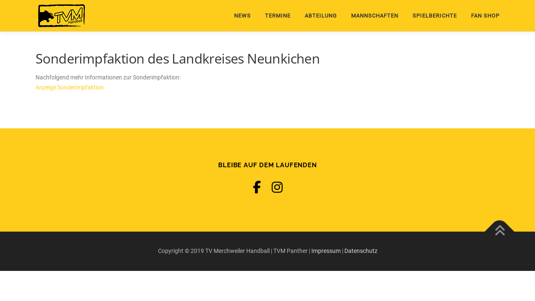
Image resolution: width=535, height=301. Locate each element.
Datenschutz (360, 250)
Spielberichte (435, 16)
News (242, 16)
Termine (277, 16)
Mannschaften (374, 16)
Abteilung (321, 16)
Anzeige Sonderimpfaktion (70, 87)
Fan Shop (485, 16)
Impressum (326, 250)
